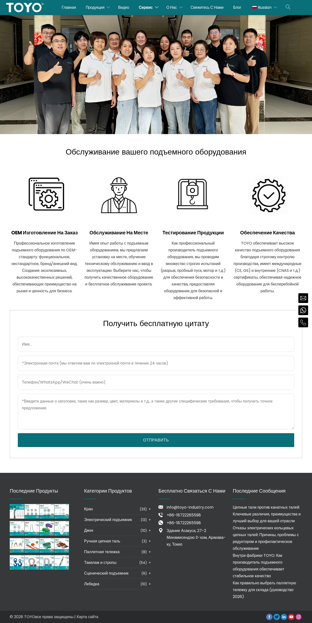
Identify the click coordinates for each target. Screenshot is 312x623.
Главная (69, 7)
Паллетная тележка (102, 552)
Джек (88, 530)
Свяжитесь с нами (207, 7)
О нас (171, 7)
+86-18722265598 (184, 515)
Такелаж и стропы (100, 562)
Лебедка (91, 584)
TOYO (29, 617)
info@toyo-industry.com (190, 507)
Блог (237, 7)
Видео (123, 7)
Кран (88, 509)
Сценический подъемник (106, 573)
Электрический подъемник (108, 519)
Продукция (95, 7)
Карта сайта (87, 617)
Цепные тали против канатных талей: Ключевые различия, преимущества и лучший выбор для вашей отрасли (267, 514)
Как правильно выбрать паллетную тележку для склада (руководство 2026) (264, 589)
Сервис (146, 7)
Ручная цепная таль (102, 541)
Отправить (156, 440)
